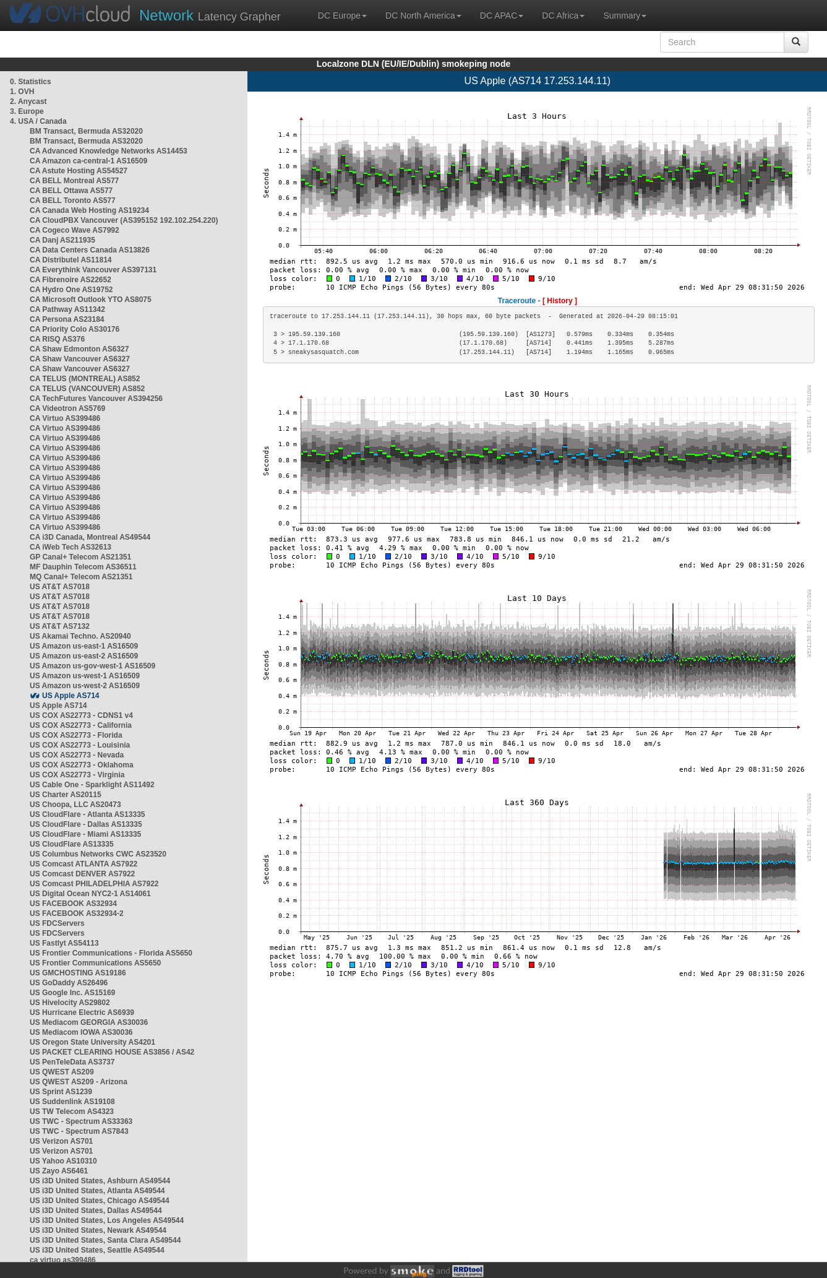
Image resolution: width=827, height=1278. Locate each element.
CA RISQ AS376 (57, 339)
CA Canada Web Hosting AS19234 (89, 210)
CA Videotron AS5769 (67, 408)
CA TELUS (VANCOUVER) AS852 (87, 388)
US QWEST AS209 (62, 1072)
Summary (624, 15)
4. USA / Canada (38, 121)
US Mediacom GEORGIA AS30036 (89, 1022)
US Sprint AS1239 (61, 1091)
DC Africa (563, 15)
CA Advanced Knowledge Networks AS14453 (108, 151)
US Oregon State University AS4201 (92, 1042)
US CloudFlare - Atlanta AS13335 (87, 814)
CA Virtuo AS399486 (65, 418)
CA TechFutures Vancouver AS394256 (96, 398)
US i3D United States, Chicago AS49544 (99, 1200)
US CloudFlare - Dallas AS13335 (86, 824)
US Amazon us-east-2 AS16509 (84, 656)
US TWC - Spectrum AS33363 (81, 1121)
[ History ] (559, 300)
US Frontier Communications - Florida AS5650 (111, 953)
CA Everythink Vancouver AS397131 (93, 270)
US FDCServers (57, 923)
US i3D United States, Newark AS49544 (98, 1230)
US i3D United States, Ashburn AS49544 (100, 1181)
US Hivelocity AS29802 (70, 1002)
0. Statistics (30, 81)
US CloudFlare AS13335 (72, 844)
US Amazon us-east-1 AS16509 (84, 646)
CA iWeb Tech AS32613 (70, 547)
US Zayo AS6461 (59, 1171)
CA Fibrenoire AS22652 (70, 279)
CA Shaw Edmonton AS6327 (79, 349)
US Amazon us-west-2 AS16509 (85, 685)
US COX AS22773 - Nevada (77, 755)
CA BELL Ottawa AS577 (71, 190)
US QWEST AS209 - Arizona (78, 1081)
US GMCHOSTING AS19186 (78, 973)
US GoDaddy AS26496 (69, 982)
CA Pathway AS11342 (67, 309)
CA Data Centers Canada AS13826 (90, 250)
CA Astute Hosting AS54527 (78, 170)
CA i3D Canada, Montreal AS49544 (90, 537)
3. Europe (27, 111)
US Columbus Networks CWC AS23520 (98, 854)
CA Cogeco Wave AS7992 (74, 230)
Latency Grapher (210, 15)
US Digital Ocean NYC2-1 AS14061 (90, 893)
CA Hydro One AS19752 (71, 289)
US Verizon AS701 (61, 1141)
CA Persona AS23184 (67, 319)
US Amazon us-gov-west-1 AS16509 (92, 666)
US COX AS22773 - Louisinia (80, 745)
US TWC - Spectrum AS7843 (79, 1131)
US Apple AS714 (70, 695)
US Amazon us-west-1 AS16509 (85, 675)
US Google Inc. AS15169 (72, 992)
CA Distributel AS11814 (71, 260)
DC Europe (342, 15)
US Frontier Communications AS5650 (95, 963)
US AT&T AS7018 (60, 586)
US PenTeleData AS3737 (72, 1062)
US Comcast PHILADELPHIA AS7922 (94, 883)
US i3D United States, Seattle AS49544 (97, 1250)
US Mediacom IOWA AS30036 (81, 1032)
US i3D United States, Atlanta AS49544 (97, 1190)
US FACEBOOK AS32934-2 (77, 913)
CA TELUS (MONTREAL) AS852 (85, 378)
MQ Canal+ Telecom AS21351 (81, 576)
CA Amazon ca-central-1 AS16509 (88, 161)
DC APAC (501, 15)
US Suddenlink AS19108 (72, 1101)
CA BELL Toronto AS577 (73, 200)
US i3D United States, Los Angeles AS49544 (107, 1220)
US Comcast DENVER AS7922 (82, 874)
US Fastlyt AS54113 (64, 943)
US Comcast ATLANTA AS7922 (83, 864)
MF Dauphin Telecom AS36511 (83, 567)
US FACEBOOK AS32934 (73, 903)
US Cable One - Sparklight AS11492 (92, 784)
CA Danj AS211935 (62, 240)
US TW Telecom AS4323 (72, 1111)
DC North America (423, 15)
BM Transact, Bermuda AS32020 (86, 131)
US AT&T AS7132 (60, 626)
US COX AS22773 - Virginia (77, 775)
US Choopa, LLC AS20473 (75, 804)
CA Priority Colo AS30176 (74, 329)
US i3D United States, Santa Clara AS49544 (105, 1240)
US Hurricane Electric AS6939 (82, 1012)
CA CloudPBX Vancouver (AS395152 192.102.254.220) (124, 220)
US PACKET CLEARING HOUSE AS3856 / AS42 (112, 1052)
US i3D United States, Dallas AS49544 (96, 1210)
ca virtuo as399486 (63, 1260)
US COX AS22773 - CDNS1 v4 (81, 715)
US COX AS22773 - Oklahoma (82, 765)
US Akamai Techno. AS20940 (80, 636)
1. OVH (22, 91)
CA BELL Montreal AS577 (74, 180)
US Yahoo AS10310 (63, 1161)
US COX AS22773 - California (81, 725)
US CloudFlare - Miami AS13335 (85, 834)
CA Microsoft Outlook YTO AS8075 (91, 299)
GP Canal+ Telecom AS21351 (80, 557)
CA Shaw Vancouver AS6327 (80, 359)
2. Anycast (28, 101)
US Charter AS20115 (65, 794)
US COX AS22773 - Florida (76, 735)
